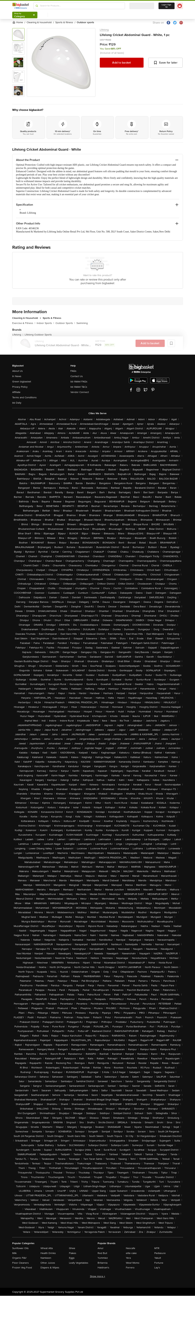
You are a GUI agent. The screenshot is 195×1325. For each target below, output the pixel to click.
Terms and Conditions (24, 397)
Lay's (157, 1267)
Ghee (72, 1248)
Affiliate (16, 392)
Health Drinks (48, 1253)
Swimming (82, 323)
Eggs (72, 1257)
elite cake (131, 1253)
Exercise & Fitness (23, 323)
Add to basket (121, 62)
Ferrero (130, 1267)
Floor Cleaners (20, 1262)
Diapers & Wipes (49, 1267)
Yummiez (103, 1257)
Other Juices (47, 1262)
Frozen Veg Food (22, 1267)
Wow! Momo (132, 1262)
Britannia (102, 1262)
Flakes (72, 1253)
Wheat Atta (46, 1248)
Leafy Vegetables (78, 1262)
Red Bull (102, 1253)
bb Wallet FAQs (78, 381)
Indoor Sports (45, 323)
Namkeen (45, 1257)
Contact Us (76, 376)
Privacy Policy (20, 386)
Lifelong (104, 29)
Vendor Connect (79, 392)
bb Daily (16, 402)
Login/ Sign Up (166, 6)
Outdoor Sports (65, 323)
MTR (156, 1248)
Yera (128, 1257)
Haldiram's (103, 1267)
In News (16, 376)
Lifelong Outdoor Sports (38, 334)
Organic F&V (19, 1257)
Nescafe (130, 1248)
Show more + (97, 1276)
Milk (14, 1253)
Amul (100, 1248)
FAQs (73, 371)
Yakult (157, 1257)
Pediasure (160, 1253)
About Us (17, 371)
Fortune (158, 1262)
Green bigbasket (21, 381)
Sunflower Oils (20, 1248)
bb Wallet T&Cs (78, 386)
